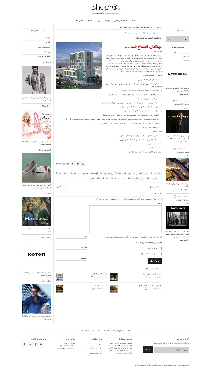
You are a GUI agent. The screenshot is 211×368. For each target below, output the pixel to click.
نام (84, 236)
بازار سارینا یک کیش (99, 274)
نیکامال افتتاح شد (93, 178)
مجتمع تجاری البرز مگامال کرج (150, 286)
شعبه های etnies (44, 150)
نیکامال (105, 178)
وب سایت (84, 258)
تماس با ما (80, 21)
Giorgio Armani (182, 200)
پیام (159, 203)
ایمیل (84, 247)
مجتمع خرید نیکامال (153, 178)
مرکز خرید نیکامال (118, 178)
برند (98, 21)
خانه (133, 21)
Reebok (186, 57)
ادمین (185, 60)
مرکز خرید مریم (101, 286)
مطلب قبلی (62, 186)
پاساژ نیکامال (156, 173)
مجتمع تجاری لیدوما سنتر (151, 274)
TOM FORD (46, 281)
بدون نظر (148, 33)
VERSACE (46, 63)
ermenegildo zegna (181, 105)
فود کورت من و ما (95, 353)
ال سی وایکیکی (183, 152)
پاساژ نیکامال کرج (118, 173)
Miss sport (46, 194)
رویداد (107, 21)
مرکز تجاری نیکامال (135, 178)
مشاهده (157, 33)
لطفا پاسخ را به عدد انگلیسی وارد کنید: (149, 243)
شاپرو (159, 365)
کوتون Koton (46, 238)
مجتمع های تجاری (121, 21)
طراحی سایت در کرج (141, 365)
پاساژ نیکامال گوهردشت (99, 173)
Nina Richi (46, 107)
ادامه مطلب (183, 94)
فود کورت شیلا (96, 349)
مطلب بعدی (155, 186)
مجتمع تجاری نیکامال (79, 173)
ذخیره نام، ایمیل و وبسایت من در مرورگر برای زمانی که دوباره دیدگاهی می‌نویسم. (132, 237)
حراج (90, 21)
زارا (100, 344)
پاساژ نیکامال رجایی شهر (138, 173)
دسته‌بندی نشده (43, 47)
